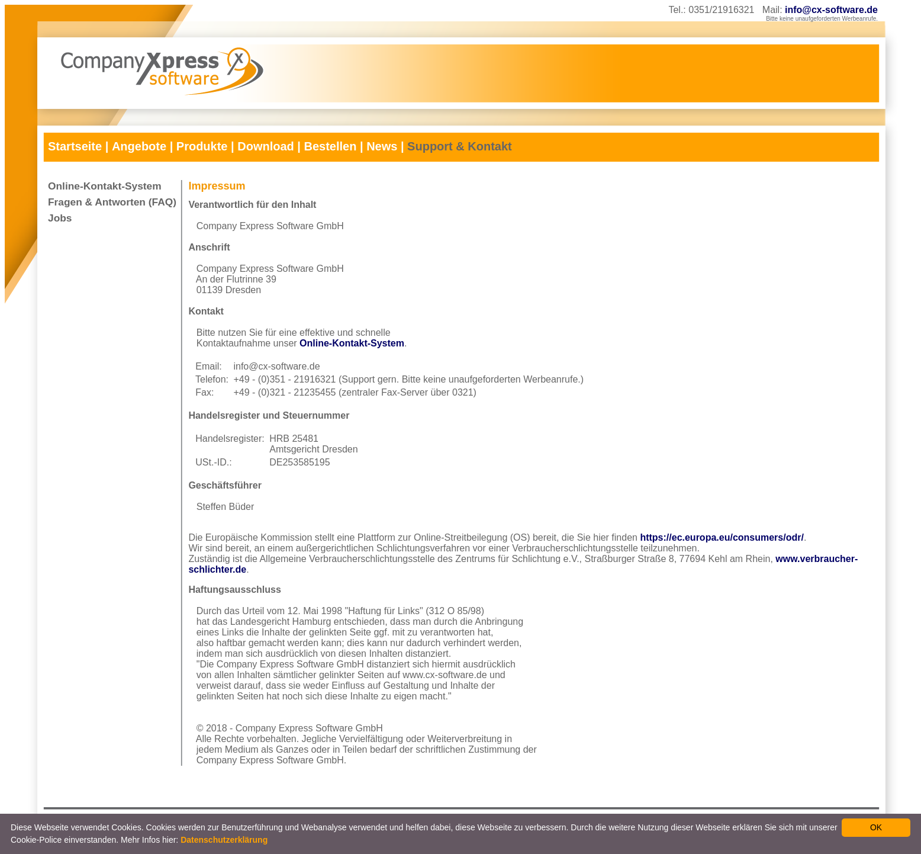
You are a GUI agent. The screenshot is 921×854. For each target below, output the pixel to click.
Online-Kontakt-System (105, 186)
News (381, 146)
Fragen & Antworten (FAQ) (112, 202)
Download (265, 146)
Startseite (75, 146)
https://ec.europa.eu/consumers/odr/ (722, 537)
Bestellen (330, 146)
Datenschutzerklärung (224, 840)
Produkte (202, 146)
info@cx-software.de (831, 10)
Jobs (60, 218)
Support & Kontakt (459, 146)
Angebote (139, 146)
